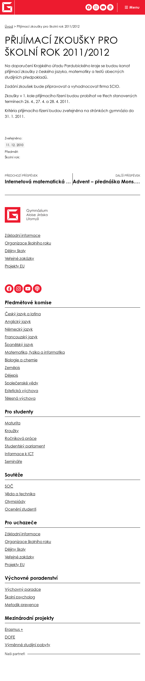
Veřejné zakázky (19, 258)
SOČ (9, 486)
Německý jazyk (19, 329)
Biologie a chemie (21, 360)
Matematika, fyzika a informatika (35, 352)
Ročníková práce (20, 438)
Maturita (12, 423)
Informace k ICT (19, 453)
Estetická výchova (21, 390)
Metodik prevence (22, 604)
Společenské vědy (21, 383)
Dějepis (11, 375)
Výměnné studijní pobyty (27, 644)
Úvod (9, 26)
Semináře (13, 461)
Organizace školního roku (28, 243)
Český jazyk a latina (23, 313)
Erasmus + (14, 629)
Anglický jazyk (18, 321)
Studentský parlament (25, 446)
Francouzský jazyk (21, 337)
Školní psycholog (20, 597)
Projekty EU (14, 266)
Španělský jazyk (19, 344)
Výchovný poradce (23, 589)
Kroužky (12, 430)
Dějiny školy (15, 250)
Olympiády (15, 501)
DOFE (10, 637)
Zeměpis (12, 367)
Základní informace (22, 235)
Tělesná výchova (20, 398)
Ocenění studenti (20, 509)
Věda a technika (20, 493)
